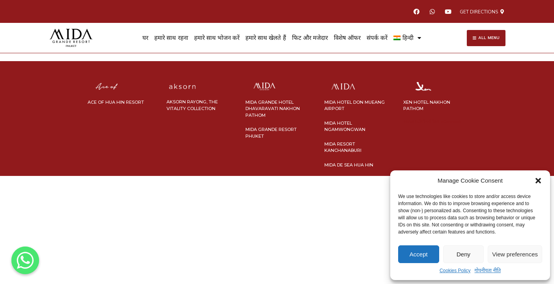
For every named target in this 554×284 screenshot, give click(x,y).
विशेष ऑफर (347, 37)
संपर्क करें (377, 37)
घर (145, 37)
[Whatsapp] (25, 260)
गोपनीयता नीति (488, 270)
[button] (538, 181)
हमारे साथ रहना (171, 37)
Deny (463, 254)
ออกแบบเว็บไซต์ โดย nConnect (432, 121)
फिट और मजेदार (310, 37)
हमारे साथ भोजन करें (217, 37)
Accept (419, 254)
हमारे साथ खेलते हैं (265, 37)
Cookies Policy (455, 270)
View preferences (515, 254)
